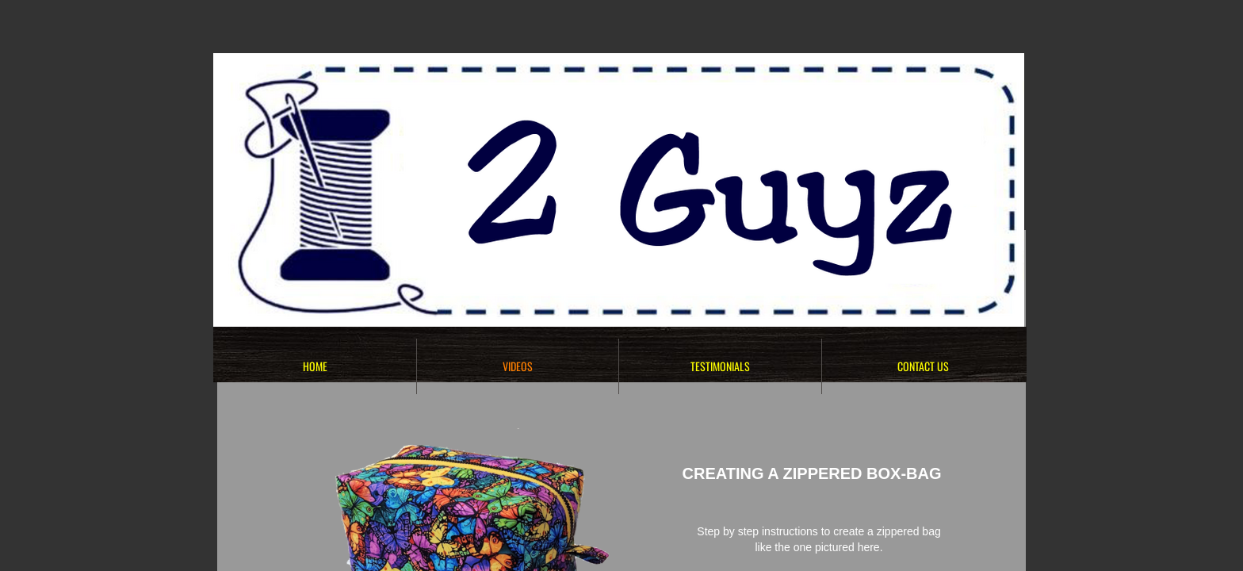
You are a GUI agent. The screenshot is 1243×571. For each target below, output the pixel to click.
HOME (315, 366)
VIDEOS (518, 366)
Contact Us (923, 366)
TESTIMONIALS (720, 366)
